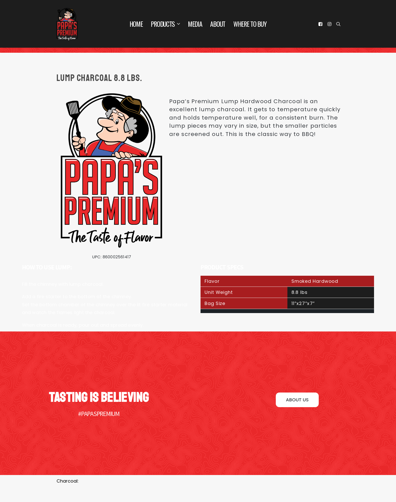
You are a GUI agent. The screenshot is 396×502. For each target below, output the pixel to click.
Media (195, 24)
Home (136, 24)
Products (165, 24)
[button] (297, 400)
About (217, 24)
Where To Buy (249, 24)
